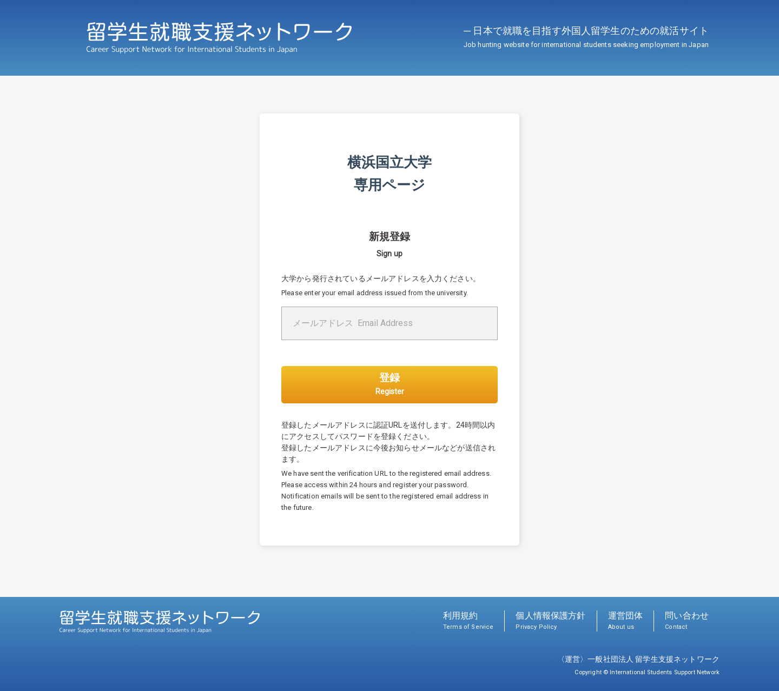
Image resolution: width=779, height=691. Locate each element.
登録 (389, 383)
